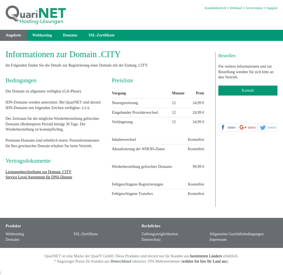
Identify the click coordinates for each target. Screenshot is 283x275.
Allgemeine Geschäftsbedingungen (236, 234)
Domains (70, 35)
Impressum (218, 239)
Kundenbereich (215, 8)
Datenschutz (151, 239)
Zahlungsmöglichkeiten (160, 234)
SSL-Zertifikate (102, 35)
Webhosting (42, 35)
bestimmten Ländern (206, 256)
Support (271, 8)
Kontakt (248, 90)
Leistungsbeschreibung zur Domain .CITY (39, 172)
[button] (228, 127)
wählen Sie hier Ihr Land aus (204, 261)
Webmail (236, 8)
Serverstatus (254, 8)
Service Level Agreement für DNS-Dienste (39, 177)
